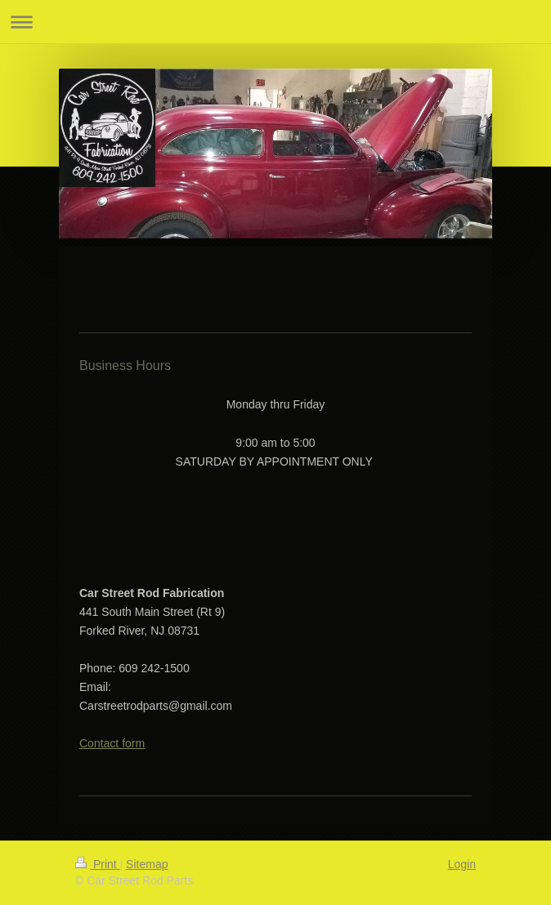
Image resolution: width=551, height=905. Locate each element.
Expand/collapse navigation (275, 21)
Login (462, 864)
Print (97, 864)
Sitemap (147, 864)
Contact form (112, 743)
